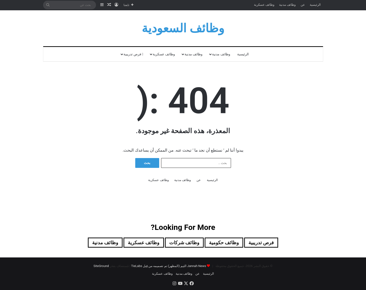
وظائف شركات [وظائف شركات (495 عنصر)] (184, 242)
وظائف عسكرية (264, 4)
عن (303, 4)
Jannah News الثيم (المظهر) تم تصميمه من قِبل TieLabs (168, 266)
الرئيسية (315, 4)
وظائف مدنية (287, 4)
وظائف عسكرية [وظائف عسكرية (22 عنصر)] (144, 242)
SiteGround (101, 266)
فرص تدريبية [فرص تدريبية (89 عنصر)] (261, 242)
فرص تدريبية (133, 54)
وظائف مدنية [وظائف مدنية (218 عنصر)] (105, 242)
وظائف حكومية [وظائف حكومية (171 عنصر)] (224, 242)
